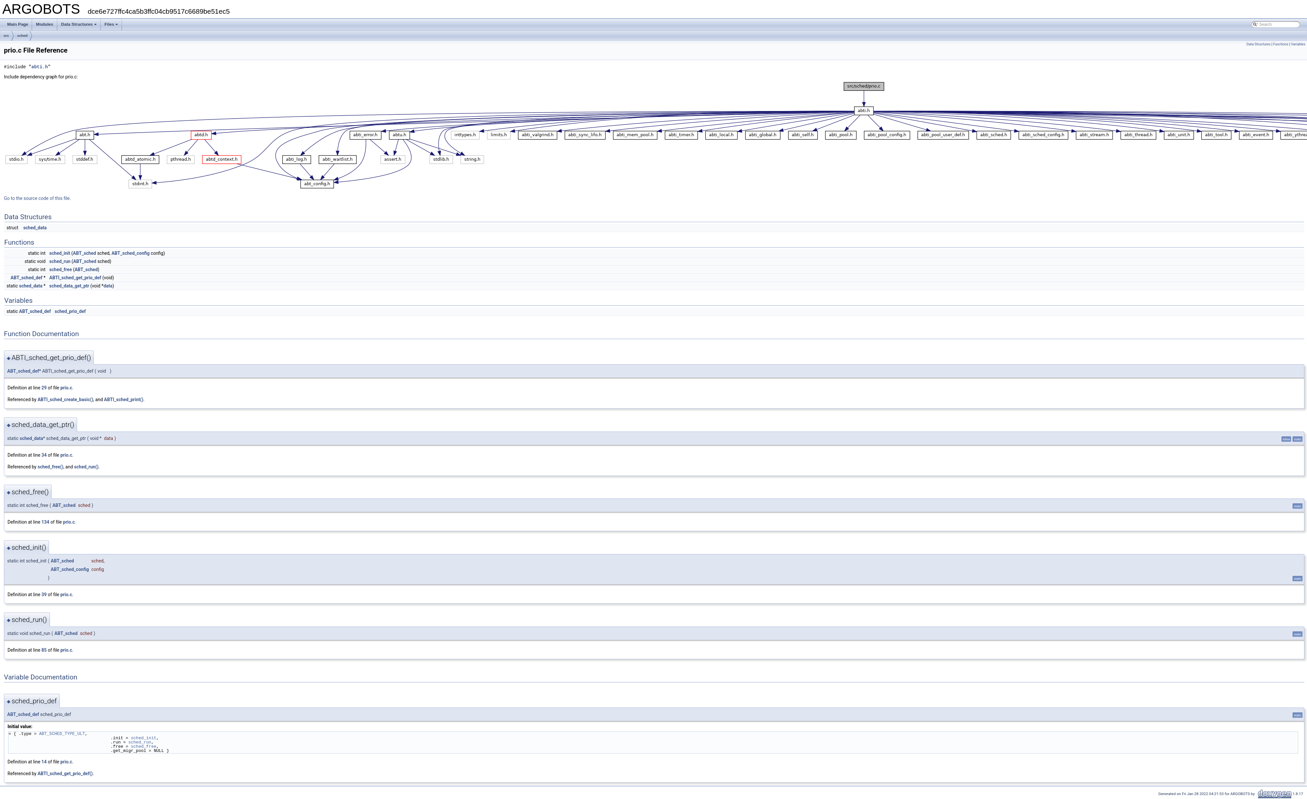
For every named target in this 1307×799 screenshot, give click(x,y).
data (108, 285)
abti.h (39, 67)
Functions (1280, 44)
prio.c (66, 387)
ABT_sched (84, 253)
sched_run (60, 261)
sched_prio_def (70, 311)
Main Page (17, 24)
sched (22, 36)
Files (111, 24)
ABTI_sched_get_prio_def (75, 277)
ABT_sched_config (130, 253)
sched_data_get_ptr (69, 285)
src (6, 36)
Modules (44, 24)
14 (44, 761)
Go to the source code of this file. (37, 198)
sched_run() (86, 466)
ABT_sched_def (26, 277)
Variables (1298, 44)
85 (44, 650)
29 (44, 387)
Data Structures (79, 24)
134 (45, 522)
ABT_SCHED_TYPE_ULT (62, 734)
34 (44, 455)
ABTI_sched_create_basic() (65, 399)
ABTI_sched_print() (123, 399)
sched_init (59, 253)
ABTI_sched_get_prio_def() (65, 773)
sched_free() (50, 466)
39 (44, 594)
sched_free (60, 269)
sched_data (35, 227)
